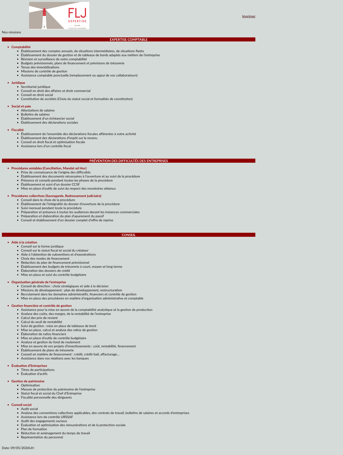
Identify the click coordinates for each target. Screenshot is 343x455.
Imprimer (249, 16)
